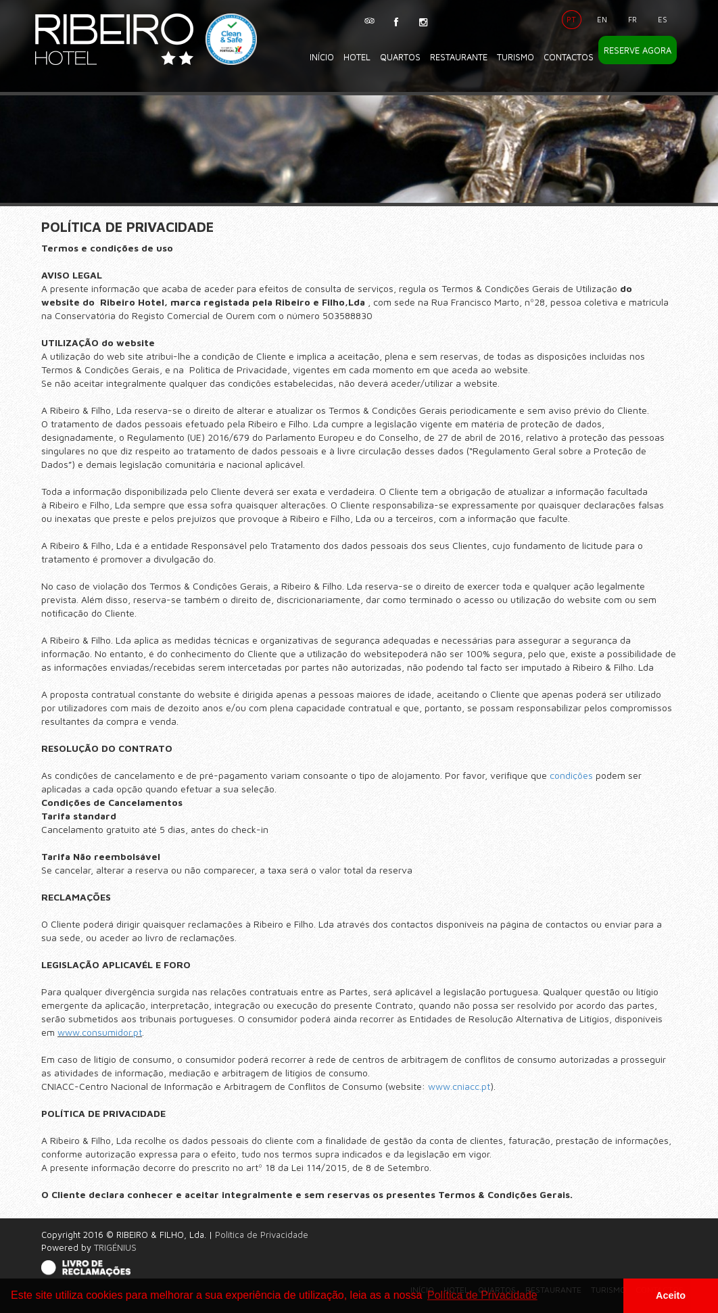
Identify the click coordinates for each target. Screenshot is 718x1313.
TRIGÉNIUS (115, 1247)
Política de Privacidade (261, 1234)
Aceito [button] (671, 1295)
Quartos (400, 56)
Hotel (356, 56)
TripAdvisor (369, 18)
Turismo (515, 56)
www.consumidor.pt (99, 1032)
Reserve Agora (637, 50)
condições (571, 775)
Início (322, 56)
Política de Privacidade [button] (482, 1295)
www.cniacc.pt (459, 1086)
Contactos (569, 56)
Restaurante (458, 56)
